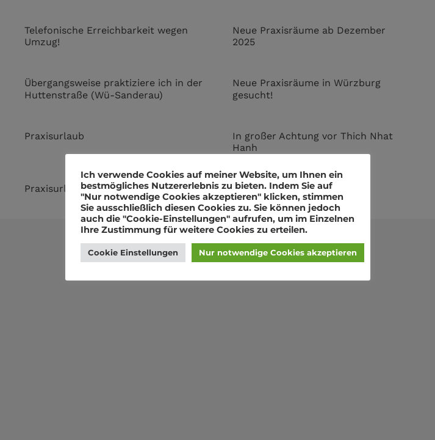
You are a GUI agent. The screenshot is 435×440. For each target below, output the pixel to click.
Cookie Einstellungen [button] (133, 252)
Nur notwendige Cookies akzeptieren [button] (278, 252)
